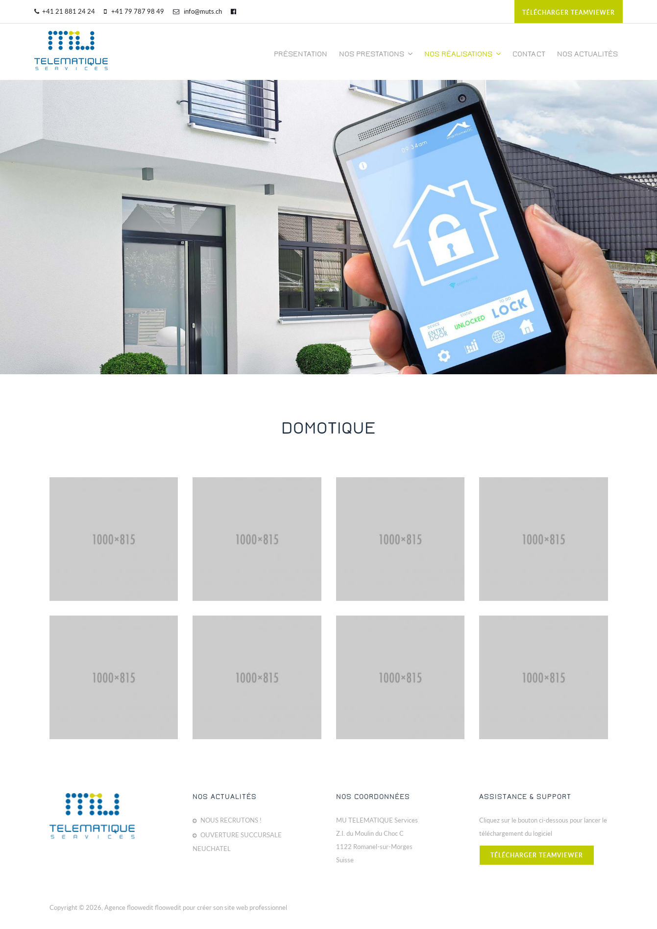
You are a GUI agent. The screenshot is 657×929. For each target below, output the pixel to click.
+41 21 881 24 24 (64, 11)
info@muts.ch (197, 11)
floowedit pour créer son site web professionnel (221, 907)
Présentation (300, 54)
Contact (528, 54)
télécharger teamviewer (568, 12)
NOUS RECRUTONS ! (231, 820)
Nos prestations (376, 54)
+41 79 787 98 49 (134, 11)
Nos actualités (587, 54)
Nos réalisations (462, 54)
